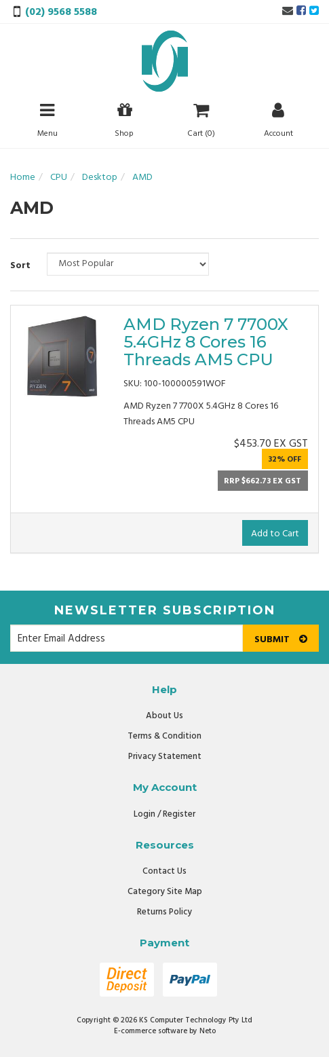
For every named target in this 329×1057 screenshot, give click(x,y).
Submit (280, 640)
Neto (207, 1031)
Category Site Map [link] (165, 892)
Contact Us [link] (164, 871)
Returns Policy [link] (164, 912)
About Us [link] (164, 716)
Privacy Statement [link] (164, 756)
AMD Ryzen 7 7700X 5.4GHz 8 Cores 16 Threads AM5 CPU (205, 342)
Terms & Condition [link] (164, 736)
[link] (301, 11)
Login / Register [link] (164, 814)
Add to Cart (275, 534)
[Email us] (287, 11)
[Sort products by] (128, 264)
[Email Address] (126, 638)
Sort (20, 266)
